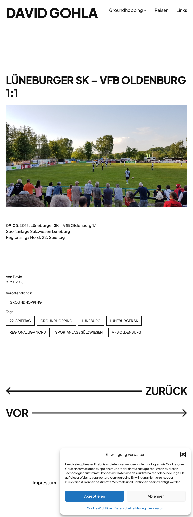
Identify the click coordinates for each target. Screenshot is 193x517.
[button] (183, 454)
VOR (17, 412)
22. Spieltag (20, 320)
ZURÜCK (166, 390)
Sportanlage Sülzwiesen (79, 332)
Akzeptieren (94, 496)
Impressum (156, 508)
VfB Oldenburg (126, 332)
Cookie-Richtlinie (99, 508)
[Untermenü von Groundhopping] (145, 10)
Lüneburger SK (124, 320)
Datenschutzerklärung (130, 508)
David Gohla (52, 12)
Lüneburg (91, 320)
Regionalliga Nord (28, 332)
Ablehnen (156, 496)
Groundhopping (26, 302)
